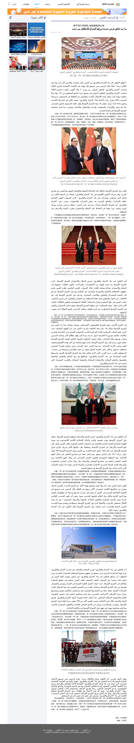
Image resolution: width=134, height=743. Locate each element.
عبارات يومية (90, 17)
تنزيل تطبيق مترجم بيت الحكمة (67, 730)
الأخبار (122, 17)
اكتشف (36, 4)
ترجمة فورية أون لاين (83, 5)
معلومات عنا (26, 5)
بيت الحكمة (86, 730)
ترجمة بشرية (47, 5)
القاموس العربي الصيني (64, 5)
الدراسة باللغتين (107, 17)
